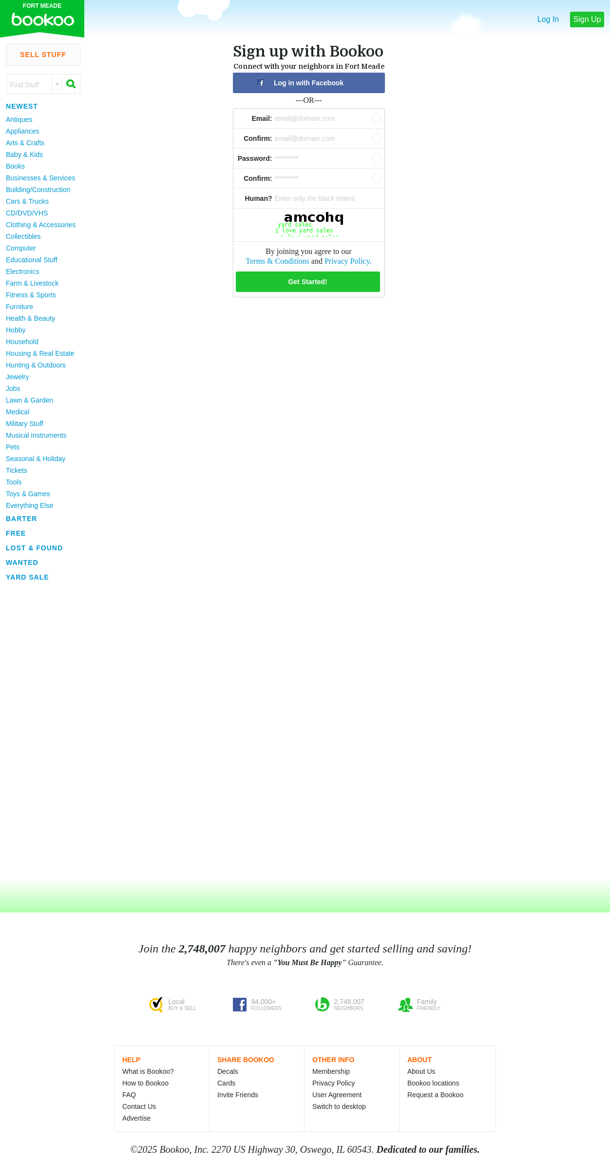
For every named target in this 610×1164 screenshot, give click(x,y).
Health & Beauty (30, 318)
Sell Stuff (43, 54)
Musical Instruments (36, 435)
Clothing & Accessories (41, 225)
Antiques (19, 119)
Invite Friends (237, 1095)
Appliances (22, 131)
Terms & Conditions (277, 261)
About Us (421, 1071)
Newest (22, 106)
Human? (258, 198)
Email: (261, 118)
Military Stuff (24, 423)
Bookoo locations (433, 1083)
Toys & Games (28, 494)
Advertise (136, 1118)
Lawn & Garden (29, 400)
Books (15, 166)
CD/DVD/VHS (27, 213)
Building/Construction (38, 190)
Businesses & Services (40, 178)
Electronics (22, 271)
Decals (227, 1071)
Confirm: (258, 138)
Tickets (16, 470)
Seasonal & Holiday (35, 459)
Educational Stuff (31, 260)
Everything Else (29, 505)
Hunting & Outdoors (36, 365)
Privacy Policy (333, 1083)
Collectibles (23, 236)
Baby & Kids (24, 154)
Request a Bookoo (435, 1095)
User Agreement (337, 1095)
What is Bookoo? (148, 1071)
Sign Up (587, 19)
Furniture (19, 306)
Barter (21, 519)
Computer (21, 248)
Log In (548, 19)
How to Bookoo (145, 1083)
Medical (17, 412)
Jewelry (17, 377)
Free (16, 533)
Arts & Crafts (25, 143)
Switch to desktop (339, 1106)
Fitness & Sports (31, 295)
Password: (255, 158)
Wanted (22, 562)
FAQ (129, 1095)
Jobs (13, 388)
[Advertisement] (39, 730)
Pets (12, 447)
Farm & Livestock (32, 283)
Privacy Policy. (348, 261)
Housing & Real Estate (40, 353)
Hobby (15, 330)
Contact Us (139, 1106)
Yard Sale (27, 577)
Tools (14, 482)
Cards (226, 1083)
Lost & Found (34, 548)
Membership (331, 1071)
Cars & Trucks (27, 201)
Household (22, 342)
